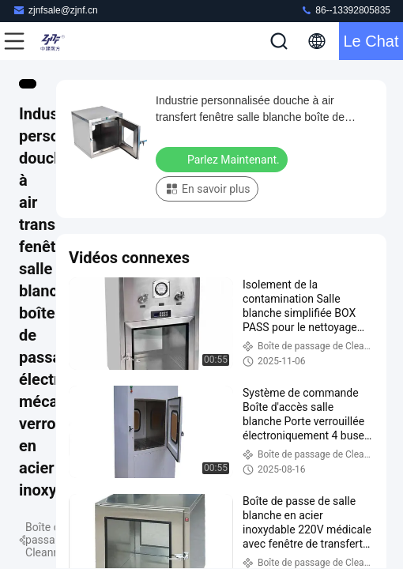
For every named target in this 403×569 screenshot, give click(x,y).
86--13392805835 (345, 10)
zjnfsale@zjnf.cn (55, 10)
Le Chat (370, 41)
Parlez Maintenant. (223, 159)
